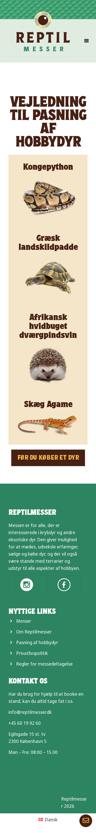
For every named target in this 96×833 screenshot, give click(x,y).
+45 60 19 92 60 (24, 723)
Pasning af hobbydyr (37, 642)
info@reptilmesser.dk (30, 712)
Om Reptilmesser (34, 632)
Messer (23, 621)
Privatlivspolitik (32, 653)
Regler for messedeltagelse (44, 664)
